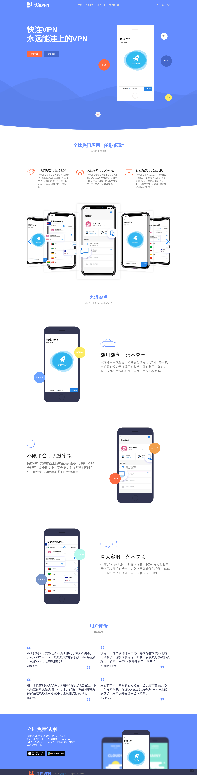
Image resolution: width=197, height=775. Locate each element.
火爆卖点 (90, 5)
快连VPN (64, 774)
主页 (80, 5)
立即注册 (51, 54)
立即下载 (34, 54)
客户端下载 (114, 5)
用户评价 (101, 5)
